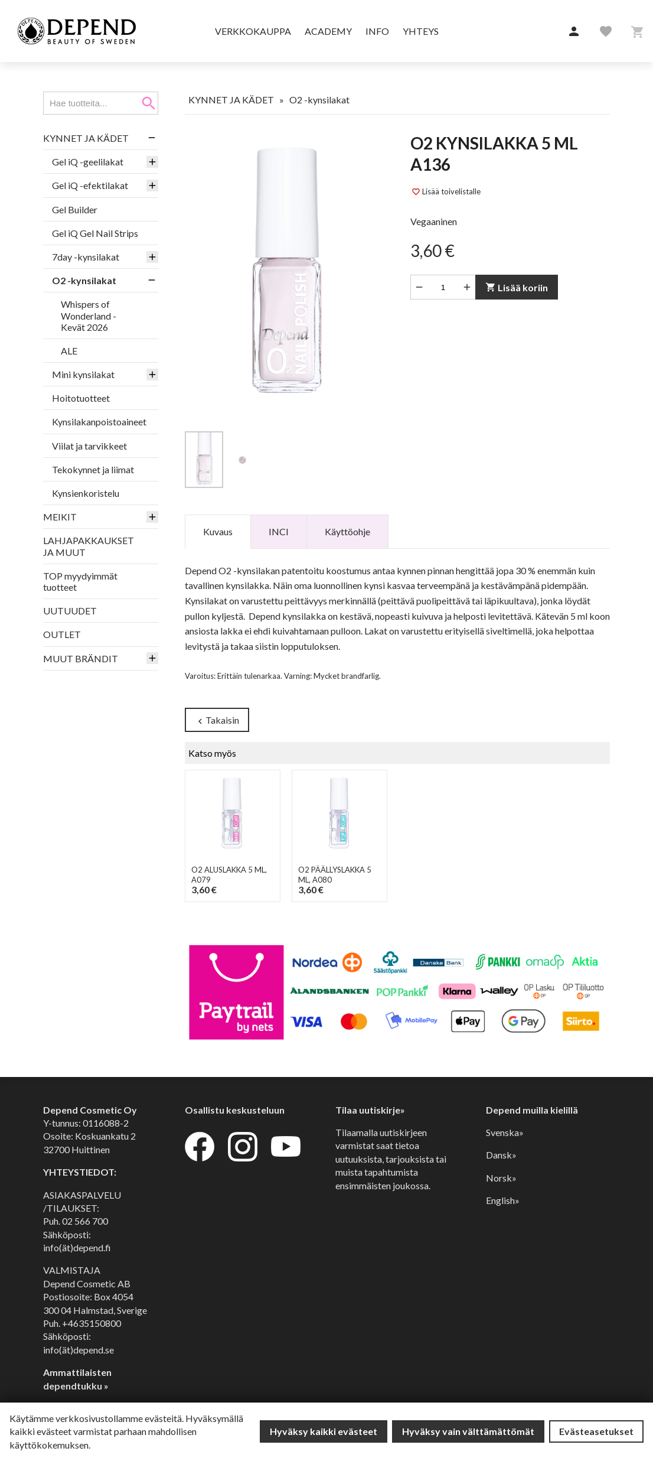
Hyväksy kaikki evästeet (323, 1431)
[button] (574, 31)
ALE (69, 350)
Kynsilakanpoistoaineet (99, 421)
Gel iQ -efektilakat (90, 185)
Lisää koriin (516, 287)
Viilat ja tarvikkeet (89, 445)
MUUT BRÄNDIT (80, 658)
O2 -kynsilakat (84, 280)
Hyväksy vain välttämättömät (468, 1431)
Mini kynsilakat (83, 374)
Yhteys (421, 31)
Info (377, 31)
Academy (328, 31)
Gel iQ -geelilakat (87, 161)
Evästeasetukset (596, 1431)
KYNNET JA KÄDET (86, 138)
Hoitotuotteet (81, 398)
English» (503, 1200)
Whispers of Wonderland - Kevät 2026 (88, 315)
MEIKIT (60, 516)
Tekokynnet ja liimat (93, 469)
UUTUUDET (70, 610)
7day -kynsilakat (85, 256)
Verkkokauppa (253, 31)
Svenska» (505, 1132)
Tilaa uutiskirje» (370, 1109)
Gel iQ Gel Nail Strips (95, 233)
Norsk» (501, 1177)
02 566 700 (85, 1220)
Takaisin (217, 720)
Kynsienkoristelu (85, 493)
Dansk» (501, 1154)
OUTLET (62, 634)
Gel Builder (74, 209)
